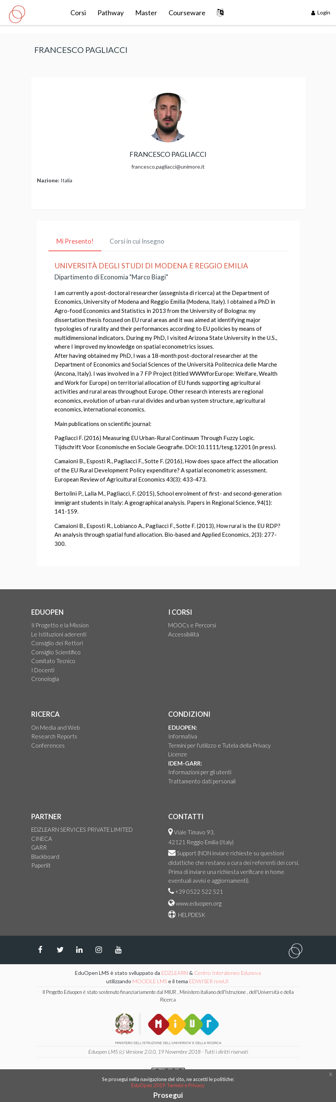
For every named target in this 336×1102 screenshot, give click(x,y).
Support (186, 853)
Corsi (78, 12)
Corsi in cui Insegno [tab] (137, 241)
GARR (39, 847)
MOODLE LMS (149, 981)
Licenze (177, 754)
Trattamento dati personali (202, 781)
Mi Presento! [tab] (75, 241)
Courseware (187, 12)
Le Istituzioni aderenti (58, 634)
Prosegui (168, 1095)
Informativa (182, 736)
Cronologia (45, 678)
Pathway (110, 12)
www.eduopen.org (198, 903)
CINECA (41, 838)
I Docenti (42, 670)
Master (146, 12)
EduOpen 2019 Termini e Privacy (168, 1085)
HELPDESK (191, 914)
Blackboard (45, 856)
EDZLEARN (174, 973)
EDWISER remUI (209, 981)
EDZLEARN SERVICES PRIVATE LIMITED (82, 829)
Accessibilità (183, 634)
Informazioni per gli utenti (199, 772)
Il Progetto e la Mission (60, 625)
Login (321, 12)
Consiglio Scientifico (56, 652)
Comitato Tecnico (53, 660)
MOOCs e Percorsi (192, 625)
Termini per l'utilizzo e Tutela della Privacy (219, 745)
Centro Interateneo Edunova (227, 973)
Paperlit (41, 865)
